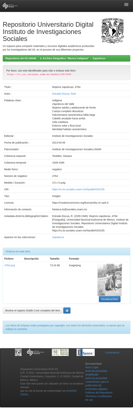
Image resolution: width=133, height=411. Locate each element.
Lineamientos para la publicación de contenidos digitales (97, 385)
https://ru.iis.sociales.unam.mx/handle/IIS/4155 (78, 189)
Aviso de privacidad (96, 378)
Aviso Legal (91, 367)
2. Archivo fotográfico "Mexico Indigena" (64, 58)
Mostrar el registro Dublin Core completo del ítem (32, 310)
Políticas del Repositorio (98, 392)
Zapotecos (99, 58)
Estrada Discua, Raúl (64, 93)
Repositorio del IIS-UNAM (20, 58)
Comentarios (112, 352)
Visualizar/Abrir (109, 299)
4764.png (9, 265)
